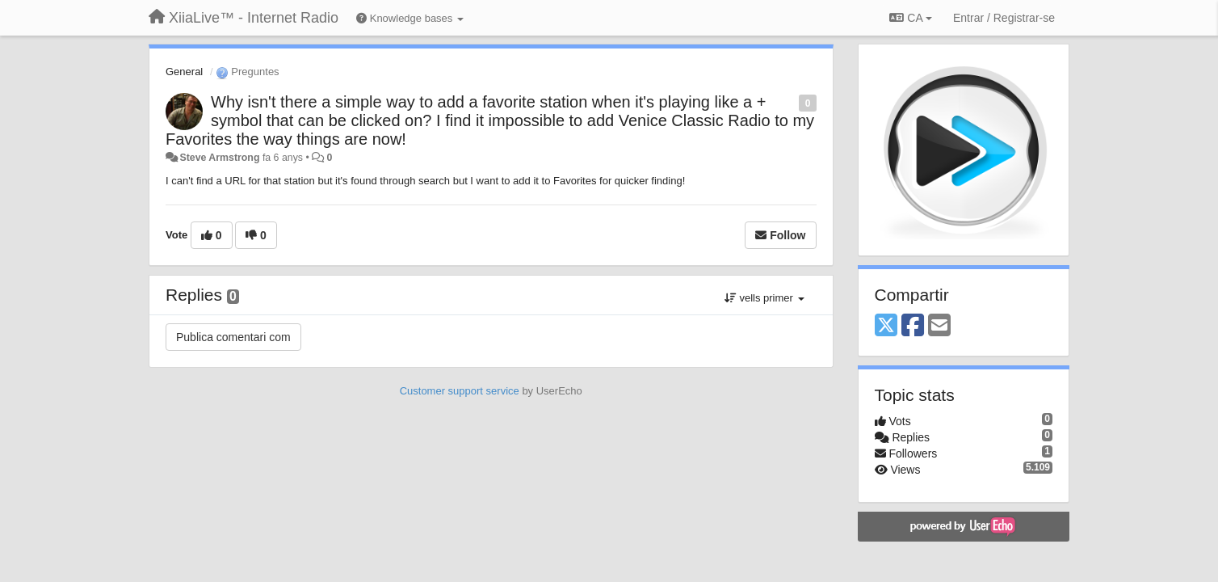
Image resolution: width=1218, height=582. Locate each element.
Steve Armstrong (219, 157)
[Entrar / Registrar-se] (1004, 18)
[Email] (939, 326)
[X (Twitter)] (886, 326)
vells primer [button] (764, 298)
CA (910, 17)
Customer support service (459, 391)
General (184, 71)
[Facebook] (912, 326)
